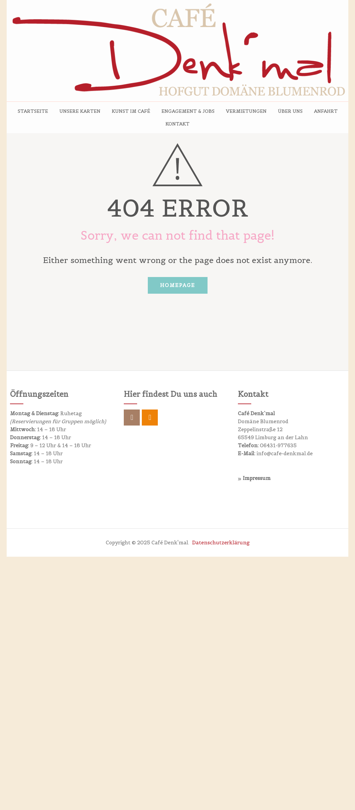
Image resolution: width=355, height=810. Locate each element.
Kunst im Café (131, 111)
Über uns (290, 111)
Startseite (33, 111)
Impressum (257, 478)
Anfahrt (326, 111)
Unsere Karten (79, 111)
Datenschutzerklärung (221, 542)
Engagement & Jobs (188, 111)
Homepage (177, 285)
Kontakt (177, 124)
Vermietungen (246, 111)
